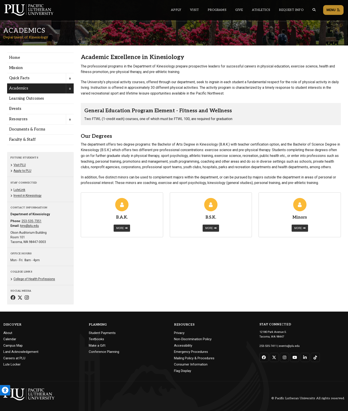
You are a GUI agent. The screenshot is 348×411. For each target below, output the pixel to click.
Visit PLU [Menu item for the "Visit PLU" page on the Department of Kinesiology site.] (20, 165)
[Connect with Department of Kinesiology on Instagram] (27, 298)
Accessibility (183, 346)
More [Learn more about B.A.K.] (122, 228)
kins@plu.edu (29, 225)
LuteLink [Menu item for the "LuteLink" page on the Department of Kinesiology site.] (19, 190)
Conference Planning (104, 352)
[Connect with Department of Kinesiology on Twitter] (20, 298)
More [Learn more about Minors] (300, 228)
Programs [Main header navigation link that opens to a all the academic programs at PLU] (217, 10)
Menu (333, 10)
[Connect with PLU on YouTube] (294, 357)
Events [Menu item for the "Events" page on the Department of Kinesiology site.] (15, 109)
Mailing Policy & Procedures (194, 358)
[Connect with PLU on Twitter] (274, 357)
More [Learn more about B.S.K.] (211, 228)
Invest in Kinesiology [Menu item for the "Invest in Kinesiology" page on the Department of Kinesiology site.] (28, 195)
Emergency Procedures (191, 352)
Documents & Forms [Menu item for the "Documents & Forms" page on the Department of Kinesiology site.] (27, 129)
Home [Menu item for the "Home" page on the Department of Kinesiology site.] (14, 57)
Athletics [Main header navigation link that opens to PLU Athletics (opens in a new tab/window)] (261, 10)
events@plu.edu (289, 345)
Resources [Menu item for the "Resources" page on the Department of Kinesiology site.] (18, 119)
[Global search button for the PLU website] (314, 9)
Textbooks (96, 339)
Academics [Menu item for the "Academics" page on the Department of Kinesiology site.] (18, 88)
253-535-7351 (32, 221)
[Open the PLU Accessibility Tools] (5, 390)
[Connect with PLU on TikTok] (315, 357)
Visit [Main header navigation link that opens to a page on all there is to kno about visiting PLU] (194, 10)
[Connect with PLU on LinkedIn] (304, 357)
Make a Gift (97, 346)
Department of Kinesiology (25, 37)
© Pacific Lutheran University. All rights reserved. (308, 398)
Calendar (9, 339)
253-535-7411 (268, 345)
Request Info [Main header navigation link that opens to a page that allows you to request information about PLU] (291, 10)
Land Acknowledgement (20, 352)
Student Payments (102, 333)
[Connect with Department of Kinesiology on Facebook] (12, 298)
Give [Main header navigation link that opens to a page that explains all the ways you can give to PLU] (239, 10)
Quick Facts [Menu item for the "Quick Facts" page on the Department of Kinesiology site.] (19, 78)
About (7, 333)
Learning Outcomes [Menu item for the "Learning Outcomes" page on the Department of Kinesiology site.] (26, 98)
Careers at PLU (14, 358)
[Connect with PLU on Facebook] (264, 357)
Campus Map (13, 346)
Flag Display (182, 371)
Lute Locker (12, 364)
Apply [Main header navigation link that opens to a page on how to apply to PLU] (176, 10)
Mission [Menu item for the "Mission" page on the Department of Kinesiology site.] (16, 68)
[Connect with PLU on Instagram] (284, 357)
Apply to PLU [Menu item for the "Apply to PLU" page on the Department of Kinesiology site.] (22, 170)
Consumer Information (191, 364)
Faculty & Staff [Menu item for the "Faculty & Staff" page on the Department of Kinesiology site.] (22, 139)
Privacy (179, 333)
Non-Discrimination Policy (193, 339)
